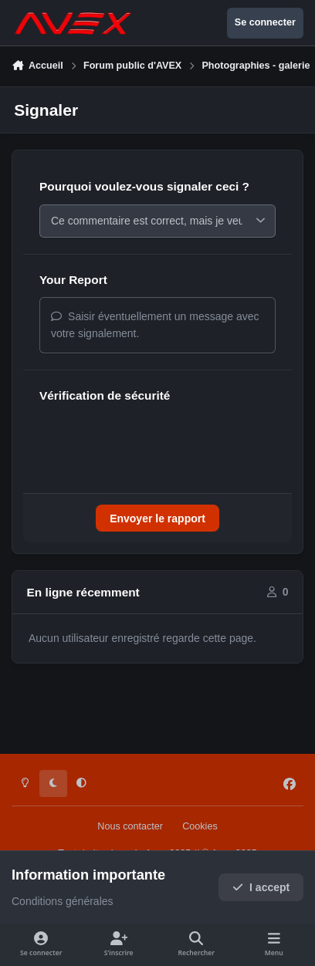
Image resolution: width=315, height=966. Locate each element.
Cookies (200, 826)
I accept (261, 887)
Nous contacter (130, 826)
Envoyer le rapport (157, 522)
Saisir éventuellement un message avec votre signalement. (155, 329)
